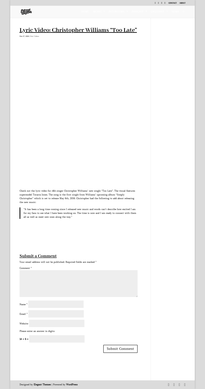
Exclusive (157, 12)
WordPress (72, 384)
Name (23, 304)
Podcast (138, 12)
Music (97, 12)
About (182, 3)
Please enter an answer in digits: (37, 331)
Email (24, 314)
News (175, 12)
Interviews (116, 12)
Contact (172, 3)
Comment (26, 268)
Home (85, 12)
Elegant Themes (42, 384)
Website (24, 323)
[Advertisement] (78, 231)
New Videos (34, 36)
